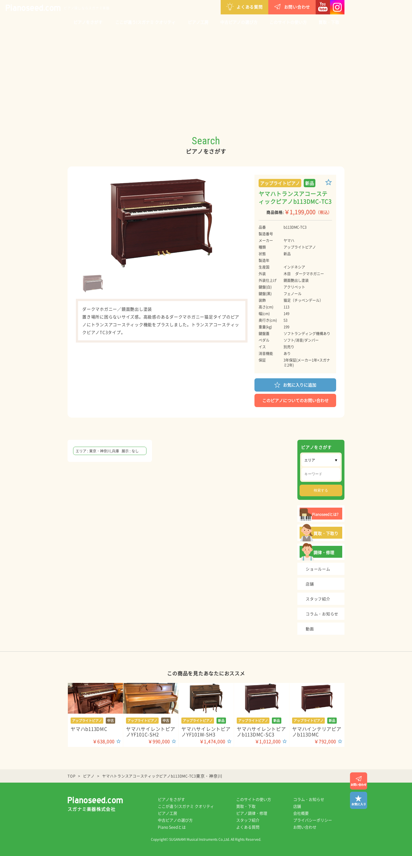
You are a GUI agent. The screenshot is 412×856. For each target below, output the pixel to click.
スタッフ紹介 (247, 820)
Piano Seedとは (172, 827)
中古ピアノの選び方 (239, 22)
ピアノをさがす (87, 22)
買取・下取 (328, 22)
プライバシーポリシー (312, 820)
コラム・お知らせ (308, 799)
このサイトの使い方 (288, 22)
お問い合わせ (292, 6)
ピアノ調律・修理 (251, 813)
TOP (71, 775)
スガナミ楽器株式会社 (91, 809)
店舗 (297, 806)
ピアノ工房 (198, 22)
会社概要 (301, 813)
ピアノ (88, 775)
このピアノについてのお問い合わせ (295, 400)
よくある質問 (244, 6)
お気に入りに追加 (295, 384)
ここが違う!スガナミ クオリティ (145, 22)
